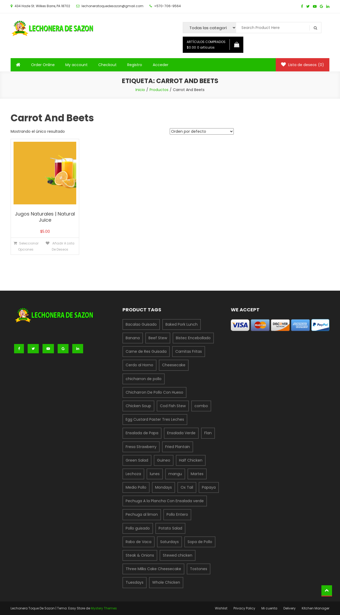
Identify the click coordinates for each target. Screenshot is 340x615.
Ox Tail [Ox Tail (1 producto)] (187, 487)
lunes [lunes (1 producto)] (155, 473)
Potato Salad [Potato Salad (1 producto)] (170, 528)
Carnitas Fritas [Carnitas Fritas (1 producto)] (188, 351)
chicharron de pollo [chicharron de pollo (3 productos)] (144, 378)
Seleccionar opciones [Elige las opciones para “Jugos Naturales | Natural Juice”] (28, 246)
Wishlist (221, 608)
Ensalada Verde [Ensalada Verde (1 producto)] (181, 433)
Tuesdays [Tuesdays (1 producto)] (134, 582)
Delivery (289, 608)
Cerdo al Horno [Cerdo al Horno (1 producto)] (139, 365)
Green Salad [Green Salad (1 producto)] (137, 460)
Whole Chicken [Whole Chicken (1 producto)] (166, 582)
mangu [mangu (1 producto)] (175, 473)
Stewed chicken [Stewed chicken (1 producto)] (177, 555)
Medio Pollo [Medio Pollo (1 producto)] (136, 487)
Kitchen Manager (315, 608)
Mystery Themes (104, 608)
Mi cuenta (269, 608)
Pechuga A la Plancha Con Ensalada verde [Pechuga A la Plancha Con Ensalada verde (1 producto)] (165, 501)
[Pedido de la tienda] (202, 131)
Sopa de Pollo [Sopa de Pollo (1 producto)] (200, 541)
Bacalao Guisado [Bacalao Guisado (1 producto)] (141, 324)
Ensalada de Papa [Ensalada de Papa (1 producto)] (142, 433)
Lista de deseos (302, 64)
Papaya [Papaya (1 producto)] (209, 487)
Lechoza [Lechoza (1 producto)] (133, 473)
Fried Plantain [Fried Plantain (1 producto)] (177, 446)
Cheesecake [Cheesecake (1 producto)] (173, 365)
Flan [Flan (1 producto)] (208, 433)
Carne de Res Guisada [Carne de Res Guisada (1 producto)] (146, 351)
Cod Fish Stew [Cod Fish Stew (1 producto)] (173, 405)
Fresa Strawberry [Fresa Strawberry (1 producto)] (141, 446)
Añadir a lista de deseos (63, 246)
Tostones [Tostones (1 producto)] (198, 568)
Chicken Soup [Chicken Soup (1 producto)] (138, 405)
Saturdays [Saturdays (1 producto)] (169, 541)
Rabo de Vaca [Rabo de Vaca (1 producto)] (138, 541)
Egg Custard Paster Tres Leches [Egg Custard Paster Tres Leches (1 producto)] (155, 419)
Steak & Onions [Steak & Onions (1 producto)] (140, 555)
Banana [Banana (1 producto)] (133, 338)
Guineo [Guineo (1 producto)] (163, 460)
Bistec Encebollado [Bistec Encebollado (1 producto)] (193, 338)
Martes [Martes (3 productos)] (197, 473)
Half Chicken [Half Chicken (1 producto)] (190, 460)
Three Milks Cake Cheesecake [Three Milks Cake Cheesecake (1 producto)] (153, 568)
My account (76, 64)
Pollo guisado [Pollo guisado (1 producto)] (138, 528)
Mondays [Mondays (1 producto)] (163, 487)
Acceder (160, 64)
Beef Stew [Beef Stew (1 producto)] (157, 338)
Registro (134, 64)
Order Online (43, 64)
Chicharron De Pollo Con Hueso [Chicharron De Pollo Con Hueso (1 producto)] (154, 392)
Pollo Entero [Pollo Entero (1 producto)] (177, 514)
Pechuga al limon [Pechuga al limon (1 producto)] (142, 514)
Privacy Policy (244, 608)
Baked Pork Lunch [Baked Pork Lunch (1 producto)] (181, 324)
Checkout (107, 64)
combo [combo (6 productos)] (201, 405)
